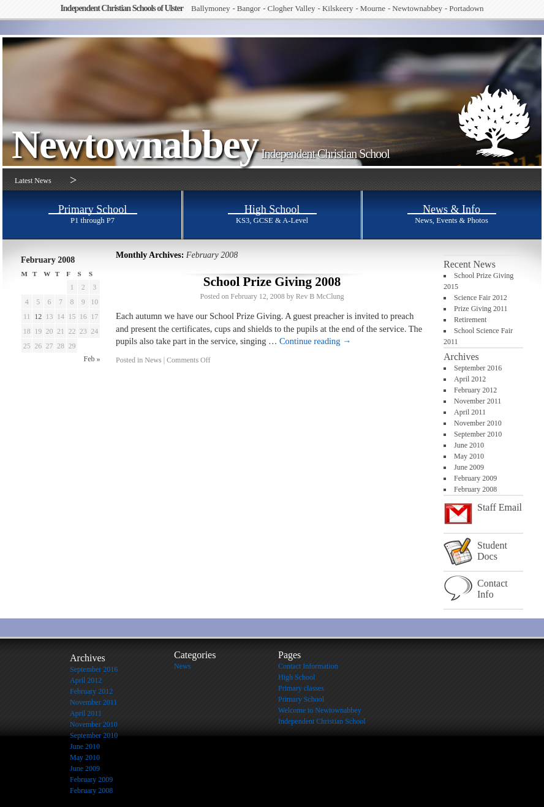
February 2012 (475, 390)
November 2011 (477, 401)
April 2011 (470, 412)
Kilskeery (337, 8)
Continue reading (315, 341)
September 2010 (478, 434)
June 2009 (469, 467)
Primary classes (301, 688)
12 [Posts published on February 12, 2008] (38, 316)
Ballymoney (210, 8)
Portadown (466, 8)
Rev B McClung (320, 296)
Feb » (92, 359)
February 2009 (475, 478)
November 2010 (478, 423)
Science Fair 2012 (480, 297)
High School (296, 677)
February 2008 (475, 489)
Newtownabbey (417, 8)
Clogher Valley (291, 8)
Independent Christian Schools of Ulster (121, 8)
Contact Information (308, 666)
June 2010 (469, 445)
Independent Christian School (325, 153)
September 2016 (478, 368)
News (153, 360)
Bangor (248, 8)
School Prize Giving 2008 (272, 281)
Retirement (470, 319)
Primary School (301, 699)
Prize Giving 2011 (481, 308)
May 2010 (469, 456)
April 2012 (470, 379)
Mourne (372, 8)
